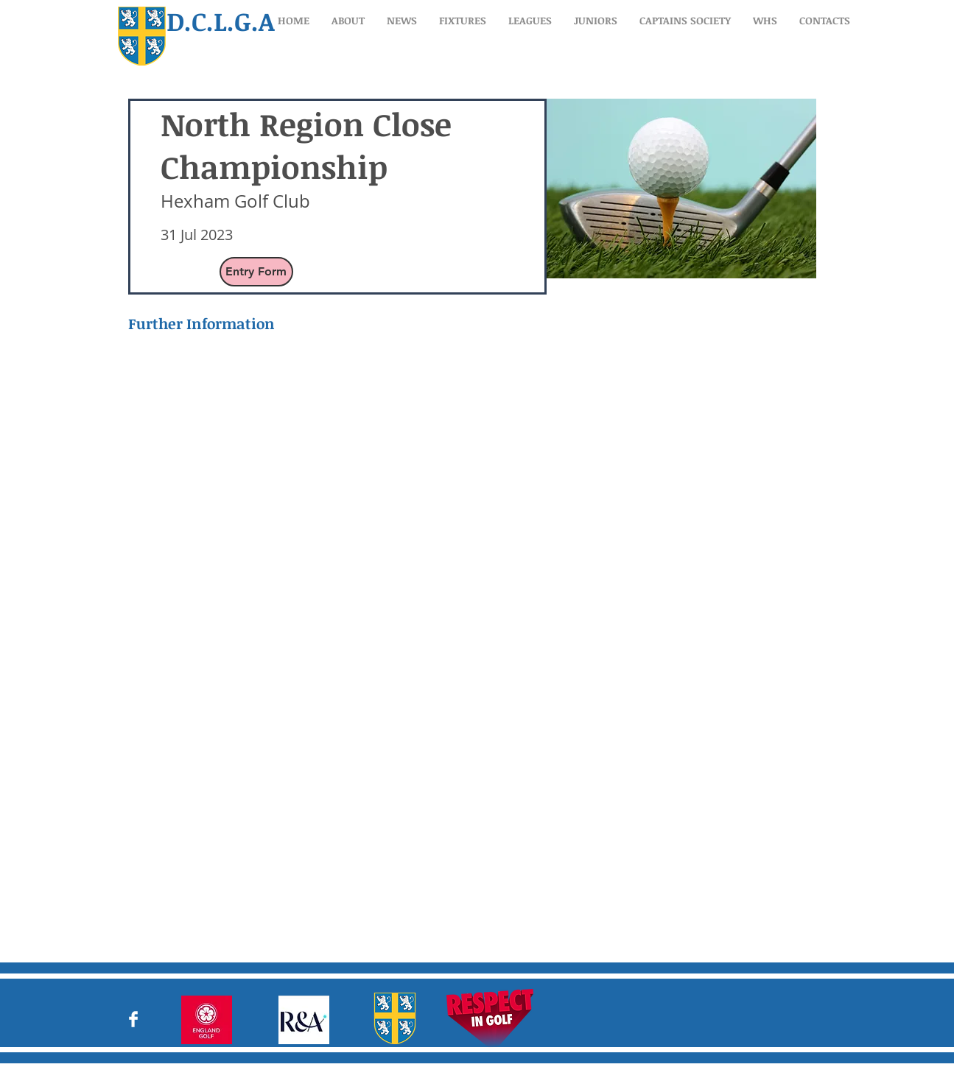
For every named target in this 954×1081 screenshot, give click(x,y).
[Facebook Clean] (133, 1019)
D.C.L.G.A (220, 20)
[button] (348, 20)
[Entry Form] (256, 271)
